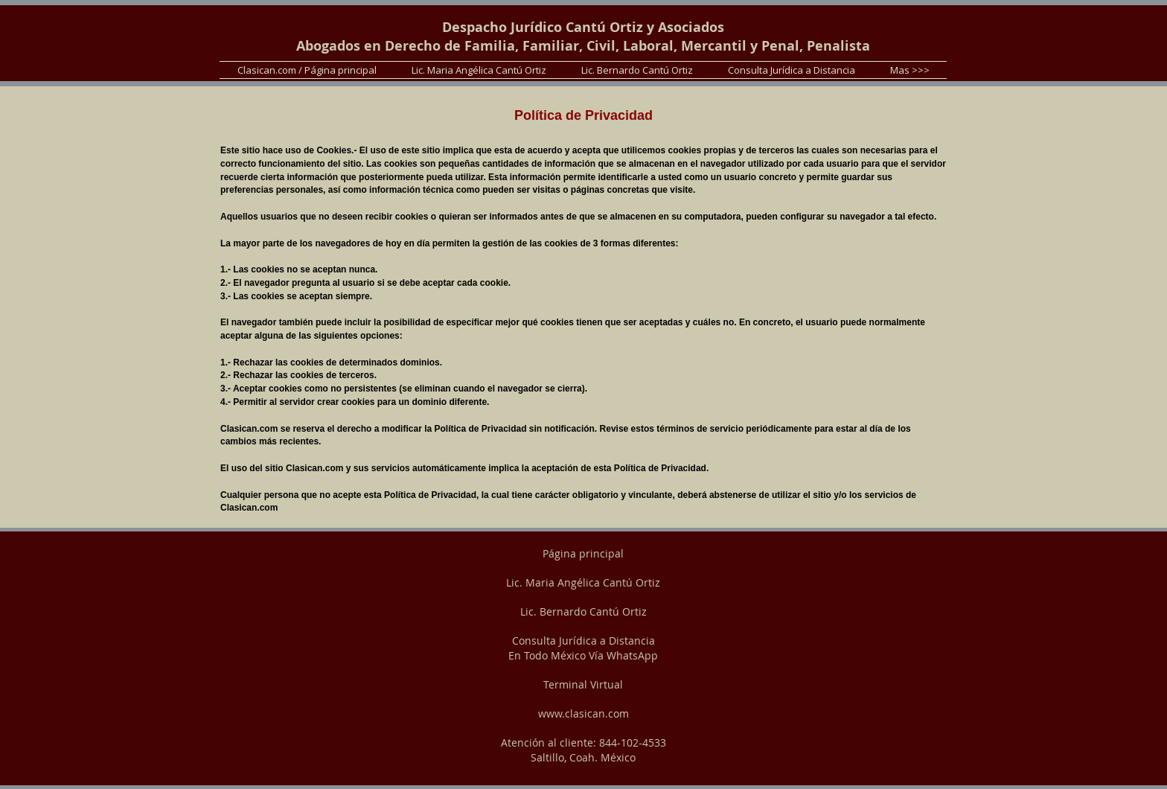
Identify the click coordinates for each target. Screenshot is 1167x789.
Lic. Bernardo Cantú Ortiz (583, 611)
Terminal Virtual (583, 684)
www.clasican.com (583, 713)
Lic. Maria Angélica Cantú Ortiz (583, 582)
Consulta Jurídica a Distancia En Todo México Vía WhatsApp (583, 647)
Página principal (583, 553)
